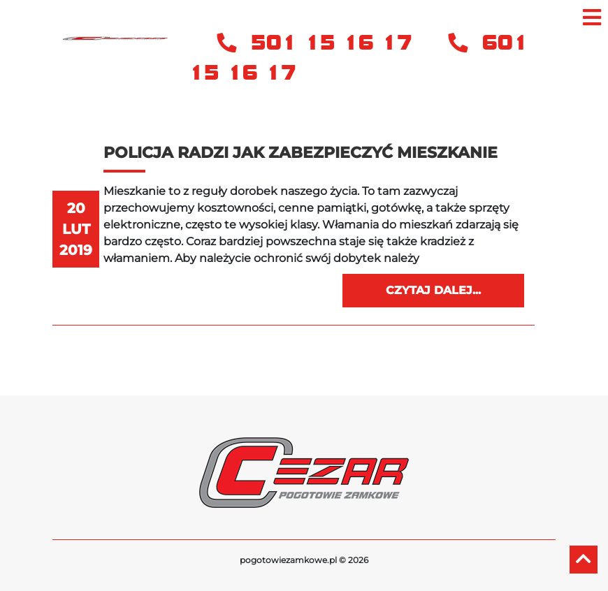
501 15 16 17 (318, 42)
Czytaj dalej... (433, 290)
